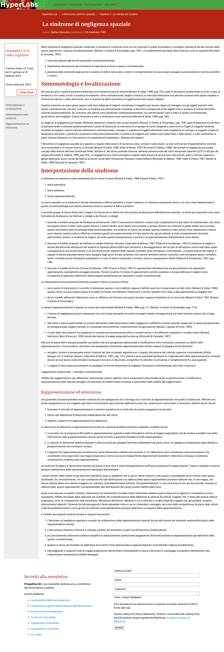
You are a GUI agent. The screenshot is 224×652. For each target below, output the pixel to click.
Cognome (120, 589)
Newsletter (111, 4)
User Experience (94, 4)
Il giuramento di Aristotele (44, 623)
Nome (118, 579)
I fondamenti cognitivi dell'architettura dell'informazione (61, 605)
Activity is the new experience (46, 611)
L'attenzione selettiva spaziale (78, 14)
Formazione (75, 4)
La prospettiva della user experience (50, 600)
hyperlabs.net (49, 14)
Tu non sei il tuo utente (43, 617)
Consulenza (60, 4)
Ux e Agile (35, 634)
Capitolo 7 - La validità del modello (119, 14)
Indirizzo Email (123, 570)
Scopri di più (27, 92)
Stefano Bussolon (60, 32)
